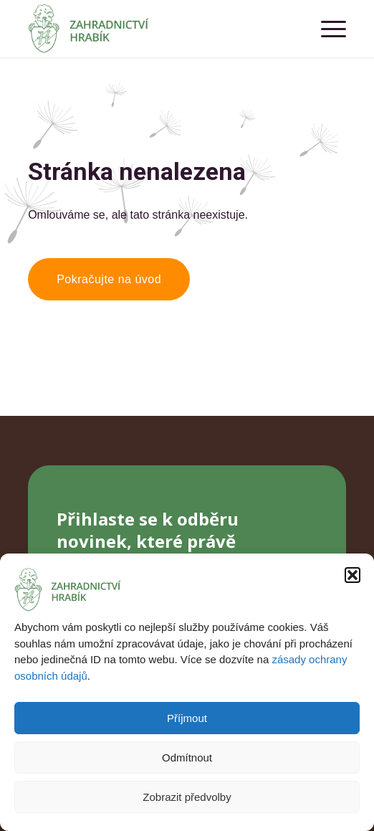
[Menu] (326, 28)
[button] (352, 575)
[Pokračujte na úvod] (109, 279)
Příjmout (187, 718)
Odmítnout (187, 757)
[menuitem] (326, 28)
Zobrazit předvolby (187, 797)
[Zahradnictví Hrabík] (155, 28)
